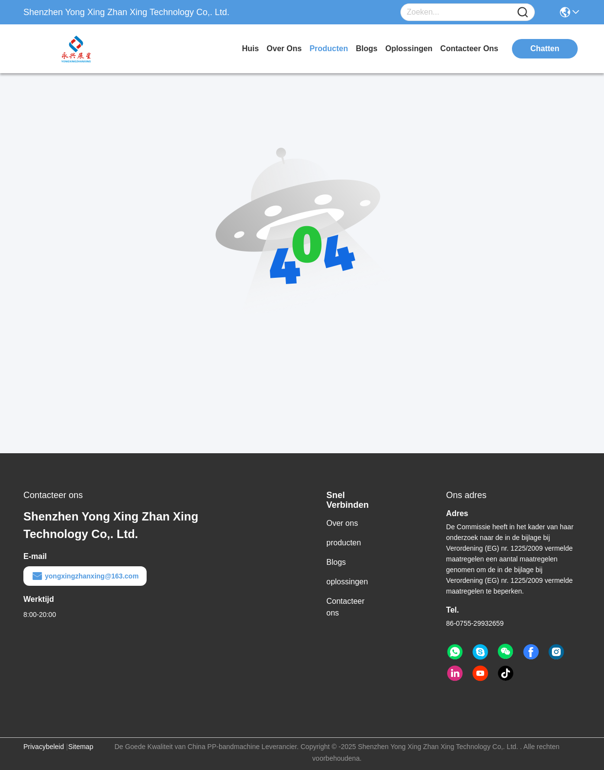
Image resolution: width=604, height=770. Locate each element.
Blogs (336, 562)
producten (328, 48)
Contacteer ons (345, 607)
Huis (250, 48)
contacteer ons (469, 48)
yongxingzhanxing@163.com (85, 576)
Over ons (342, 523)
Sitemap (80, 747)
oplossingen (409, 48)
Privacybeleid (43, 747)
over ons (284, 48)
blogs (367, 48)
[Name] (522, 12)
